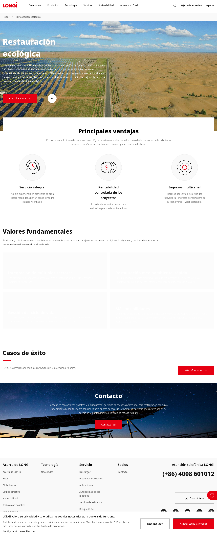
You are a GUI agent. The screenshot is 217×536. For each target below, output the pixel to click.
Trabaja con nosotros (14, 505)
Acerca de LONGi (12, 471)
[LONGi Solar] (10, 6)
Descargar (84, 471)
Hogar (6, 16)
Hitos (5, 478)
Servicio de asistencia (90, 502)
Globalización (10, 485)
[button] (175, 6)
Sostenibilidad (10, 498)
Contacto (123, 471)
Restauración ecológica (28, 16)
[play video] (52, 98)
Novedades (47, 471)
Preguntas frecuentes (91, 478)
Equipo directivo (11, 491)
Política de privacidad (52, 526)
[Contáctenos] (212, 495)
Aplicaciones (86, 485)
